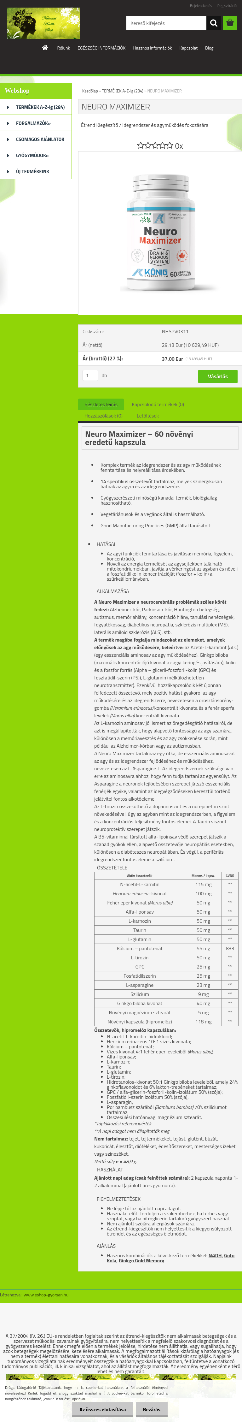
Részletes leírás (101, 404)
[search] (213, 23)
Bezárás (151, 1409)
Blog (209, 47)
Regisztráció (227, 6)
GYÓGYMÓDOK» (32, 155)
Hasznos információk (152, 47)
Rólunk (63, 47)
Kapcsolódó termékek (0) (158, 404)
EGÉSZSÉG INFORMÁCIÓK (101, 47)
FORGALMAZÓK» (33, 123)
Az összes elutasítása (101, 1409)
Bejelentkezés (201, 6)
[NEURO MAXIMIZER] (160, 154)
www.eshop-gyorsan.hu (46, 1294)
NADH (215, 1255)
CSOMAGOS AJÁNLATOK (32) (40, 141)
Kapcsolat (189, 47)
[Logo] (43, 23)
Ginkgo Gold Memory (141, 1260)
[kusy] (90, 375)
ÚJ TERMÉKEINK (32, 171)
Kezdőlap (90, 91)
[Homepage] (45, 47)
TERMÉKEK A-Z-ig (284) (40, 107)
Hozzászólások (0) (103, 415)
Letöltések (148, 415)
